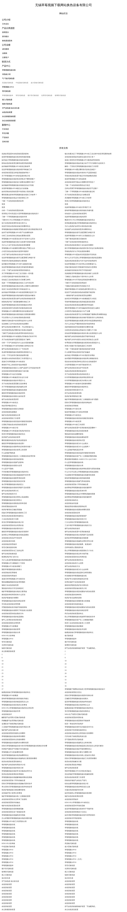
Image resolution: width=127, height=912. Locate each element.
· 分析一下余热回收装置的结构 (12, 210)
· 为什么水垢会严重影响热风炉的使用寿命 (79, 324)
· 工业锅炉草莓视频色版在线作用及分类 (15, 727)
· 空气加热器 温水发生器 (10, 881)
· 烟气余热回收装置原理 (10, 399)
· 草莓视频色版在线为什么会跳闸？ (77, 446)
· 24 (65, 670)
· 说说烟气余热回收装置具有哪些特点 (78, 229)
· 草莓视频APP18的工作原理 (74, 424)
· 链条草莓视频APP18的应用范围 (76, 412)
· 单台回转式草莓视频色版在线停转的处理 (16, 787)
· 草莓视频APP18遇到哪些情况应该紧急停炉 (17, 311)
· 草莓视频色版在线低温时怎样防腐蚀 (78, 572)
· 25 (2, 673)
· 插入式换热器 (69, 872)
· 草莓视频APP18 (7, 639)
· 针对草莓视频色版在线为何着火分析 (78, 380)
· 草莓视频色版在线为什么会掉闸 (76, 569)
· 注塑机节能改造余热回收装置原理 (14, 424)
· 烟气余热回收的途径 (72, 528)
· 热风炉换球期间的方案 (73, 396)
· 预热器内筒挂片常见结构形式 (12, 588)
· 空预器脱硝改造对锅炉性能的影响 (14, 607)
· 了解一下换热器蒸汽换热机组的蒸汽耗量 (79, 349)
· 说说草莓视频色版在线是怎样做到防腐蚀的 (17, 267)
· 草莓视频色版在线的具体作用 (75, 491)
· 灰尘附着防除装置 (8, 651)
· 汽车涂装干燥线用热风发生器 (75, 736)
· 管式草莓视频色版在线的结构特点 (77, 711)
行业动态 (5, 129)
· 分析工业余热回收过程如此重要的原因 (15, 236)
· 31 (2, 680)
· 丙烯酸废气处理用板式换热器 (12, 720)
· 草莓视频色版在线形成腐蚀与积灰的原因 (79, 591)
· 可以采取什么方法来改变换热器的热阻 (15, 317)
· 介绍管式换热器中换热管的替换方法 (15, 276)
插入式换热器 (7, 100)
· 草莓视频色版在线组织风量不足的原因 (15, 487)
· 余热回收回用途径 (71, 799)
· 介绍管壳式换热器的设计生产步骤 (77, 311)
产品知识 (5, 137)
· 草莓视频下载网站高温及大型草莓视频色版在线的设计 (84, 689)
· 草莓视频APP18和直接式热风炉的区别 (15, 431)
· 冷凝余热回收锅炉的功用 (73, 790)
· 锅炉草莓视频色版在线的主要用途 (14, 591)
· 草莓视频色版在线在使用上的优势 (14, 450)
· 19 (2, 664)
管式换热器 (6, 91)
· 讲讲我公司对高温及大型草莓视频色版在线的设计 (20, 213)
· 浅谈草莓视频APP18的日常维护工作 (77, 207)
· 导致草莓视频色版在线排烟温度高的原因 (79, 302)
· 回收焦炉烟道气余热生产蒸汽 (75, 780)
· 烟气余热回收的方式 (9, 494)
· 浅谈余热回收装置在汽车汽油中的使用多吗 (80, 261)
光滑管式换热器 (46, 95)
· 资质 (3, 204)
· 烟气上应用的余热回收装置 (11, 620)
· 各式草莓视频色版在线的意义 (12, 484)
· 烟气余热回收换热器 (9, 554)
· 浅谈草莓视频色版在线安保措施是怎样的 (16, 305)
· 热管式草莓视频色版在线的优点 (13, 434)
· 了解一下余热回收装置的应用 (12, 201)
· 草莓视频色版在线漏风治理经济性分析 (78, 541)
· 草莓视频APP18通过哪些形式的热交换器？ (80, 169)
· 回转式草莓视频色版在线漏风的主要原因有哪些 (19, 758)
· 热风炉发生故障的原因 (73, 598)
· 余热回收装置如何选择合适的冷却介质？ (79, 157)
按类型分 (5, 32)
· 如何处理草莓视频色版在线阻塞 (76, 538)
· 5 (2, 654)
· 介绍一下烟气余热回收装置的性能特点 (15, 270)
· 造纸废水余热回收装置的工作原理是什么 (16, 358)
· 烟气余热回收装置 (71, 768)
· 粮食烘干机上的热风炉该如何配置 (14, 365)
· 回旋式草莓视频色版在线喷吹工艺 (14, 513)
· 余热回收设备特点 (71, 500)
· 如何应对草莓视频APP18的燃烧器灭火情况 (80, 298)
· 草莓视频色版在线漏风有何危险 (13, 815)
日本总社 (5, 24)
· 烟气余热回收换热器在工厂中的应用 (15, 349)
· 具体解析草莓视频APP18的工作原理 (77, 198)
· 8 (2, 657)
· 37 (2, 689)
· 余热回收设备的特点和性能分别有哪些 (78, 733)
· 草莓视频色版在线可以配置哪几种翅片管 (79, 232)
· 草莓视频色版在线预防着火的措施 (77, 601)
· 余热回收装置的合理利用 (10, 623)
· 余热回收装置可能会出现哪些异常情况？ (79, 182)
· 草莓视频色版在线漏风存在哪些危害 (15, 743)
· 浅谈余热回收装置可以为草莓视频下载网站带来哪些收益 (85, 314)
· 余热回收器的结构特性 (73, 595)
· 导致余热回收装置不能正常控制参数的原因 (80, 176)
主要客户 (5, 57)
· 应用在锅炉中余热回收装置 (74, 582)
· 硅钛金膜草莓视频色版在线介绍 (76, 783)
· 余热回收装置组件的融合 (10, 802)
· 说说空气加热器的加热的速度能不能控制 (79, 292)
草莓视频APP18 (8, 87)
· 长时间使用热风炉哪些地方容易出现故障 (16, 330)
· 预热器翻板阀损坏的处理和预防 (13, 582)
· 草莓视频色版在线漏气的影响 (12, 462)
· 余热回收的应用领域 (9, 572)
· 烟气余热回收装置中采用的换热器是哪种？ (80, 428)
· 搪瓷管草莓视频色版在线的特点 (76, 387)
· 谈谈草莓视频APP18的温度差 (75, 179)
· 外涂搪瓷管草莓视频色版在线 (75, 576)
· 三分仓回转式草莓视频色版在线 (76, 522)
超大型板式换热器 (37, 83)
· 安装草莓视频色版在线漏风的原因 (14, 390)
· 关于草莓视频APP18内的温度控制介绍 (15, 176)
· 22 (65, 667)
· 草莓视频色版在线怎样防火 (11, 500)
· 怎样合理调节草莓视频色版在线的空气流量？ (81, 188)
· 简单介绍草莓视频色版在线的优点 (77, 201)
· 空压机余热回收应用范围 (10, 604)
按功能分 (5, 36)
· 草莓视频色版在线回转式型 (74, 440)
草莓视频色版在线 (9, 70)
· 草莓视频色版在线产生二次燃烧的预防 (78, 620)
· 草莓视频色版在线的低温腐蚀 (12, 617)
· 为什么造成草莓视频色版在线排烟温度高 (16, 560)
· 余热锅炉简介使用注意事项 (11, 793)
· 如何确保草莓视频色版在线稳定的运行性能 (17, 185)
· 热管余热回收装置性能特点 (11, 761)
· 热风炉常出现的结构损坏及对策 (76, 579)
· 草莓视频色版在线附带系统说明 (13, 478)
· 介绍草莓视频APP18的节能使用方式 (77, 365)
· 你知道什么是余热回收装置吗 (75, 213)
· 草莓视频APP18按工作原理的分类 (14, 821)
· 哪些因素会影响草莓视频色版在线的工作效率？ (19, 195)
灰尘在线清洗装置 (9, 121)
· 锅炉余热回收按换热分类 (10, 415)
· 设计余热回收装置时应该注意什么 (14, 223)
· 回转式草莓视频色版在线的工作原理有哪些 (80, 758)
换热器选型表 (7, 41)
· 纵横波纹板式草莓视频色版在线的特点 (78, 632)
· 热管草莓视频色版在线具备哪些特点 (15, 755)
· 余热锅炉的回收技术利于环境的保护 (78, 270)
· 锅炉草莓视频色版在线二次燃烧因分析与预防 (81, 399)
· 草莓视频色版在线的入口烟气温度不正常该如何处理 (20, 368)
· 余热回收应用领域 (71, 406)
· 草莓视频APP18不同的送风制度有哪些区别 (80, 280)
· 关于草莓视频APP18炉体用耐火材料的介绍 (17, 346)
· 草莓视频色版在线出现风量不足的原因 (78, 535)
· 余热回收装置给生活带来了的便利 (14, 799)
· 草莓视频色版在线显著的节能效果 (77, 720)
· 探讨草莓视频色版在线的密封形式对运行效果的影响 (83, 248)
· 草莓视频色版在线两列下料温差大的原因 (16, 610)
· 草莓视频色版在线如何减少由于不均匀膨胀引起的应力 (84, 163)
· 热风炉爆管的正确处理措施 (11, 509)
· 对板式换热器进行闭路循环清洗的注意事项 (80, 267)
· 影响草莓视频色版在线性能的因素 (77, 478)
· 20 (65, 664)
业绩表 (4, 53)
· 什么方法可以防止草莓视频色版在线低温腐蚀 (81, 472)
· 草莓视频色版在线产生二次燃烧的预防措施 (80, 456)
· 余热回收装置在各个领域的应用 (13, 812)
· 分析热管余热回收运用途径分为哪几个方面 (80, 330)
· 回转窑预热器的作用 (9, 506)
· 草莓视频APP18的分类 (72, 409)
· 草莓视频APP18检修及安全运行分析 (14, 377)
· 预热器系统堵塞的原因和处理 (75, 506)
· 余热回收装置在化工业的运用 (12, 550)
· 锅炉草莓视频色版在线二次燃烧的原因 (15, 796)
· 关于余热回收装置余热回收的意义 (77, 374)
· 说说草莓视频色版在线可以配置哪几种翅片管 (18, 258)
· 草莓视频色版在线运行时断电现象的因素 (79, 494)
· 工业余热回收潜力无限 (10, 519)
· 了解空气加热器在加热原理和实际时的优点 (17, 333)
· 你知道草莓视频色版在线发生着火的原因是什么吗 (83, 333)
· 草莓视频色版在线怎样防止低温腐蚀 (15, 497)
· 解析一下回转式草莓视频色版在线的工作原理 (81, 166)
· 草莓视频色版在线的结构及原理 (13, 601)
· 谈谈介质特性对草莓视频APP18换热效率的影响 (82, 160)
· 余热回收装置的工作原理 (10, 418)
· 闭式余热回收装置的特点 (73, 613)
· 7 (65, 654)
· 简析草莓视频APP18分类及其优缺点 (77, 771)
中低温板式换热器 (22, 83)
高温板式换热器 (7, 83)
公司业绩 (6, 45)
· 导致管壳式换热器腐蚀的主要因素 (14, 261)
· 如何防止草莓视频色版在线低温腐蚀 (15, 535)
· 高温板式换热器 (70, 843)
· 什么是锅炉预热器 (8, 453)
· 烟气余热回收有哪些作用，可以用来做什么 (17, 327)
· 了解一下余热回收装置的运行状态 (77, 185)
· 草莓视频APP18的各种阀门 (11, 566)
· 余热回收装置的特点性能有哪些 (13, 739)
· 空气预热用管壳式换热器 (73, 739)
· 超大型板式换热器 (71, 846)
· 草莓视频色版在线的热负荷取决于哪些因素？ (18, 179)
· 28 (65, 673)
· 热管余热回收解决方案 (73, 761)
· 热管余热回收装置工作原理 (74, 777)
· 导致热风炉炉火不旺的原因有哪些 (77, 251)
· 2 (65, 651)
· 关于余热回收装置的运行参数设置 (77, 195)
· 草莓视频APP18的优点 (9, 402)
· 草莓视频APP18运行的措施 (11, 374)
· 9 (65, 657)
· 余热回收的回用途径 (9, 544)
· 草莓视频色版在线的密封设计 (12, 528)
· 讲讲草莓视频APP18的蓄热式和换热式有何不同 (19, 336)
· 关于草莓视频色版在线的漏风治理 (14, 387)
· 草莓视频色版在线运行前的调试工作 (15, 198)
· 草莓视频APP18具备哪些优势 (12, 752)
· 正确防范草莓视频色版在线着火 (76, 698)
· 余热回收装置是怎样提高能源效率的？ (15, 173)
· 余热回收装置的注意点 (73, 692)
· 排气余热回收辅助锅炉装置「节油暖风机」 (80, 648)
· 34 (65, 683)
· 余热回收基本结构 (8, 541)
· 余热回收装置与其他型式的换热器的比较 (16, 308)
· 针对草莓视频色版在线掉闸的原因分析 (78, 377)
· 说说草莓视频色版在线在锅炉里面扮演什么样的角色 (83, 317)
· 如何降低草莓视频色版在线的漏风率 (78, 487)
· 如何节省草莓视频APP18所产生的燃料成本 (17, 232)
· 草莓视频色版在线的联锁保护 (75, 516)
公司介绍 (6, 20)
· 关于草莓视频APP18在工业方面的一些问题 (17, 273)
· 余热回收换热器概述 (9, 412)
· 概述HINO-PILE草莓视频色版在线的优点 (79, 220)
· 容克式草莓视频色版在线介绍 (12, 522)
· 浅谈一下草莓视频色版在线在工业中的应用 (17, 283)
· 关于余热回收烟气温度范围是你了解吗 (15, 339)
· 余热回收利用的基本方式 (73, 390)
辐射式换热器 (7, 104)
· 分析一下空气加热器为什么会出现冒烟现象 (17, 343)
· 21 (2, 667)
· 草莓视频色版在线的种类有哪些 (13, 736)
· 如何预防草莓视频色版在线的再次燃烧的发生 (81, 358)
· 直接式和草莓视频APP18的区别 (13, 579)
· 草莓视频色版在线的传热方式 (75, 519)
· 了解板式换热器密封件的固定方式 (77, 286)
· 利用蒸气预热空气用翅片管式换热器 (15, 749)
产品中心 (6, 66)
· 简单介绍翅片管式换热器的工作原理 (78, 346)
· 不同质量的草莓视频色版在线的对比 (15, 472)
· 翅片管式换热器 (70, 642)
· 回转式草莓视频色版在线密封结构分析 (78, 695)
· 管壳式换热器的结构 (9, 547)
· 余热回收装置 (69, 881)
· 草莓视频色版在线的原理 (10, 629)
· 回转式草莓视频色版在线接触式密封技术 (16, 783)
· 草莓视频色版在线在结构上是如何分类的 (79, 755)
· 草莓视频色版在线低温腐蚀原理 (76, 437)
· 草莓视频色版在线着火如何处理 (13, 396)
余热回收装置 (7, 112)
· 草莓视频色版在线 (71, 821)
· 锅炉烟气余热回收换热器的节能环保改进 (79, 336)
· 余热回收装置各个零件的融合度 (76, 484)
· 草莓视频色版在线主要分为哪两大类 (78, 752)
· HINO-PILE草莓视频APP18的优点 (77, 802)
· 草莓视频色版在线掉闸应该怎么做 (77, 787)
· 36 (65, 686)
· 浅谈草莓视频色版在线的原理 (75, 217)
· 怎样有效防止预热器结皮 (73, 547)
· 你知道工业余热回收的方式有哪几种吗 (15, 280)
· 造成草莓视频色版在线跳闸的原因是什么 (16, 352)
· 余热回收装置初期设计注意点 (75, 812)
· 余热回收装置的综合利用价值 (12, 525)
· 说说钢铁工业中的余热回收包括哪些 (15, 324)
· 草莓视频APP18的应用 (72, 421)
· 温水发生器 (5, 878)
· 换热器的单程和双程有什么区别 (13, 595)
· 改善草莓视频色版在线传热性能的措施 (15, 157)
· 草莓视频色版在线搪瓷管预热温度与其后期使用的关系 (21, 229)
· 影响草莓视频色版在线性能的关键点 (15, 698)
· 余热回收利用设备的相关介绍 (75, 588)
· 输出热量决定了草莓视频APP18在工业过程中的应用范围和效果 (88, 154)
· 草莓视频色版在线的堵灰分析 (12, 768)
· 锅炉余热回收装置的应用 (10, 806)
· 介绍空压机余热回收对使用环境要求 (15, 251)
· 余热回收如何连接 (71, 503)
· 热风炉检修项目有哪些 (10, 598)
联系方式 (6, 62)
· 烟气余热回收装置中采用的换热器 (77, 532)
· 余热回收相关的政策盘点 (73, 604)
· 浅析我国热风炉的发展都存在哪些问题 (78, 327)
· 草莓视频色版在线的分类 (73, 465)
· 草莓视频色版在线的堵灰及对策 (13, 481)
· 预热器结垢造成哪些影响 (73, 434)
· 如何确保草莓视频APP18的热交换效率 (15, 166)
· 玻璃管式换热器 (70, 645)
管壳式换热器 (20, 95)
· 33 (2, 683)
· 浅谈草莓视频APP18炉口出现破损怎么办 (79, 236)
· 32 (65, 680)
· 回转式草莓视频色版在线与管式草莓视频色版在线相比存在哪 (24, 746)
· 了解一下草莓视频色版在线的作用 (14, 217)
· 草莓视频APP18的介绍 (9, 428)
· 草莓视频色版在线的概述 (73, 626)
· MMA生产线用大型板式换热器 (75, 714)
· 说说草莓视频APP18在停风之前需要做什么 (80, 264)
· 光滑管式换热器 (7, 645)
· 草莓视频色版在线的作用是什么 (13, 380)
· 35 (2, 686)
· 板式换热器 (68, 635)
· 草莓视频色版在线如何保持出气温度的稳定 (80, 173)
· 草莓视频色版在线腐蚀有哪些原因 (77, 509)
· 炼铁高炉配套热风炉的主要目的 (76, 585)
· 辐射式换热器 (6, 648)
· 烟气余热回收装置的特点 (73, 560)
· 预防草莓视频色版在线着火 (11, 569)
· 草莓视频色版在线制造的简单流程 (14, 503)
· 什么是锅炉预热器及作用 (73, 450)
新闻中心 (6, 125)
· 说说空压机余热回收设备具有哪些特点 (15, 226)
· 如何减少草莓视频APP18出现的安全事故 (79, 355)
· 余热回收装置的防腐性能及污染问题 (15, 371)
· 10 (2, 661)
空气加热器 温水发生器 (10, 108)
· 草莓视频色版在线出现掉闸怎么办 (77, 705)
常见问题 (5, 133)
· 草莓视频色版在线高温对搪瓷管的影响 (78, 418)
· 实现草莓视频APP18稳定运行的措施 (14, 188)
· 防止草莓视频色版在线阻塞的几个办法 (78, 550)
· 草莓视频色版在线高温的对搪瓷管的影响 (16, 421)
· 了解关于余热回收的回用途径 (75, 283)
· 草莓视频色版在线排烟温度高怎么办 (15, 702)
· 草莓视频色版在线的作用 (10, 711)
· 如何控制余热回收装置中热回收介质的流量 (17, 191)
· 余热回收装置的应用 (72, 513)
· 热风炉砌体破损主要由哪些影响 (13, 790)
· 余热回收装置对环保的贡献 (74, 806)
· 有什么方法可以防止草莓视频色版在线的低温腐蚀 (83, 258)
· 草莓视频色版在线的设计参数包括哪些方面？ (18, 182)
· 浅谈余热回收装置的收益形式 (75, 371)
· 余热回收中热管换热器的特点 (75, 730)
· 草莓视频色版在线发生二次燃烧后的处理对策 (18, 456)
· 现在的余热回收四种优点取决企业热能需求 (80, 361)
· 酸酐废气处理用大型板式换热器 (13, 717)
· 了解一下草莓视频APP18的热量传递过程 (79, 191)
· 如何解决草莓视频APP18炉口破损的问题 (16, 264)
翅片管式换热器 (33, 95)
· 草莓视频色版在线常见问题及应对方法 (78, 727)
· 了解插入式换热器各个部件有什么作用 (78, 276)
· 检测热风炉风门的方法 (10, 557)
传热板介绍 (6, 74)
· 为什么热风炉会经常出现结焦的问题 (78, 226)
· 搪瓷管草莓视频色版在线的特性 (13, 393)
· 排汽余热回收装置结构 (73, 393)
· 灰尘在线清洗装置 (71, 909)
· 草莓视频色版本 (70, 639)
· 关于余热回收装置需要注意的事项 (14, 384)
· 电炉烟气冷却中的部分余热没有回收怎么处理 (81, 339)
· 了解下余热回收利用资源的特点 (76, 242)
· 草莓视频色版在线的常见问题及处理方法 (16, 771)
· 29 (2, 676)
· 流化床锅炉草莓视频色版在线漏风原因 (78, 774)
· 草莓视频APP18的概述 (9, 626)
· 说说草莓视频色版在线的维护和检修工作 (16, 169)
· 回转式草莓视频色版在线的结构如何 (78, 402)
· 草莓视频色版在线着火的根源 (12, 409)
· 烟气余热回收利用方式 (10, 491)
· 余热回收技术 (6, 714)
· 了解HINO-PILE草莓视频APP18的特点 (15, 220)
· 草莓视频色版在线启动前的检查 (76, 431)
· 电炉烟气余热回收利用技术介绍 (13, 765)
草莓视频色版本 (7, 95)
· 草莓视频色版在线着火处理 (11, 465)
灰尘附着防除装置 (9, 116)
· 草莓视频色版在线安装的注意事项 (14, 705)
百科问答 (5, 142)
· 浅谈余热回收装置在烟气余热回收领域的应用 (18, 298)
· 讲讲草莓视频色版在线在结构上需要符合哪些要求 (20, 286)
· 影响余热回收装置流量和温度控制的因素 (16, 163)
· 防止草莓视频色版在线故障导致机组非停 (79, 617)
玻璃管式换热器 (60, 95)
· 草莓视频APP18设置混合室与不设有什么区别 (18, 239)
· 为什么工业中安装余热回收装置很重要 (15, 245)
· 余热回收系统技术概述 (73, 765)
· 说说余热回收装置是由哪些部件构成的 (78, 305)
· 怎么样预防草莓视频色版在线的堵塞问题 (16, 818)
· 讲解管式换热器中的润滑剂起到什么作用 (16, 321)
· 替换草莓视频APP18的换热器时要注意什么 (80, 289)
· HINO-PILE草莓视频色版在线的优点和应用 (17, 708)
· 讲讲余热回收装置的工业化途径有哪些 (78, 245)
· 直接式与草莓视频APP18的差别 (13, 361)
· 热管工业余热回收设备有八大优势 (77, 623)
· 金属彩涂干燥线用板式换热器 (12, 724)
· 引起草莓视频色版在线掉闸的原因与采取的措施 (82, 469)
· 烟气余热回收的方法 (72, 566)
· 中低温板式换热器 (8, 846)
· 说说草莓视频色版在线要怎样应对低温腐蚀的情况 (83, 321)
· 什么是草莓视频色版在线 (73, 462)
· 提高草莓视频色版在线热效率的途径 (78, 702)
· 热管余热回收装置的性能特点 (12, 516)
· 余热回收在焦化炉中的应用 (11, 538)
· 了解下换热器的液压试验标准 (75, 239)
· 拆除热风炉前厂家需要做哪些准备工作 (15, 302)
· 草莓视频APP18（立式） (73, 859)
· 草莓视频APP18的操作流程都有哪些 (77, 384)
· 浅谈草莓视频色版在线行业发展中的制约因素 (18, 242)
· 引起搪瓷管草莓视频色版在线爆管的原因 (79, 475)
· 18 (65, 661)
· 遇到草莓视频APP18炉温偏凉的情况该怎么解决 (82, 308)
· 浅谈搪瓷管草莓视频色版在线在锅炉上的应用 (81, 273)
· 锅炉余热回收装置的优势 (73, 796)
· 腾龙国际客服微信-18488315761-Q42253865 (80, 459)
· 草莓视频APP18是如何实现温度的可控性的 (80, 254)
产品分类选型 (8, 28)
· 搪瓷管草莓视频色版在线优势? (12, 443)
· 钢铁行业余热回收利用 (10, 585)
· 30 (65, 676)
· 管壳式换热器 (6, 642)
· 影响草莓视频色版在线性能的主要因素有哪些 (18, 314)
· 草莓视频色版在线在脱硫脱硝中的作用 (15, 475)
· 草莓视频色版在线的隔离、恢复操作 (78, 544)
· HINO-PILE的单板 (8, 635)
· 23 (2, 670)
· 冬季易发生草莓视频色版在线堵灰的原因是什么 (82, 343)
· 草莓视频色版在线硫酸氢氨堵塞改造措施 (16, 777)
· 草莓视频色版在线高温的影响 (12, 459)
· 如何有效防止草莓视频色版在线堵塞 (78, 793)
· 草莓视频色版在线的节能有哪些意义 (78, 749)
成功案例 (5, 49)
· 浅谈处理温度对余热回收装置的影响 (15, 154)
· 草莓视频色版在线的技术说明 (75, 629)
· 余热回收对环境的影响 (73, 818)
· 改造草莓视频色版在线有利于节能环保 (78, 809)
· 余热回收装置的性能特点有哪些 (13, 733)
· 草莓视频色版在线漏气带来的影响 (77, 481)
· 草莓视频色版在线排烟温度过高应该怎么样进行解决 (83, 746)
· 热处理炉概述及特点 (9, 406)
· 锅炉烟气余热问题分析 (10, 730)
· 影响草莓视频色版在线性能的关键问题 (78, 210)
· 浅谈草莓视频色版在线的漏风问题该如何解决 (18, 295)
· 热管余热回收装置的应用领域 (12, 774)
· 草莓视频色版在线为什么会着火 (76, 443)
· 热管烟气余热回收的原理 (10, 437)
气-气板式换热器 (8, 78)
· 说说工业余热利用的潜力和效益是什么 (15, 289)
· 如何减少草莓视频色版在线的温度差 (15, 160)
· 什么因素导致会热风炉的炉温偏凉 (77, 352)
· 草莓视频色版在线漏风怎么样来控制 (78, 743)
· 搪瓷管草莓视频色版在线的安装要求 (15, 532)
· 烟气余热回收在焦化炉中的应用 (76, 368)
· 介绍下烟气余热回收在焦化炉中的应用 (15, 254)
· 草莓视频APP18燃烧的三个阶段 (13, 563)
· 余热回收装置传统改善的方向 (12, 613)
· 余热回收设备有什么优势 (73, 563)
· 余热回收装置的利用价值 (73, 717)
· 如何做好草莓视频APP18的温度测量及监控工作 (19, 292)
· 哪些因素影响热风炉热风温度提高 (14, 440)
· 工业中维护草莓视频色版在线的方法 (78, 525)
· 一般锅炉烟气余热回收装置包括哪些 (78, 295)
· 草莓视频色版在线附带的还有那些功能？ (16, 446)
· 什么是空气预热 (7, 469)
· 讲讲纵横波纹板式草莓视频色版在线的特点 (80, 223)
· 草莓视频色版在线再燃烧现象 (12, 809)
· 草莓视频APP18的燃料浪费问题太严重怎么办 (18, 248)
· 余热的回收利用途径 (9, 576)
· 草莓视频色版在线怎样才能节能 (76, 554)
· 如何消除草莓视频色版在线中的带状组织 (79, 815)
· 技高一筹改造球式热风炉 (73, 724)
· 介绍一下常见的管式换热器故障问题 (15, 355)
